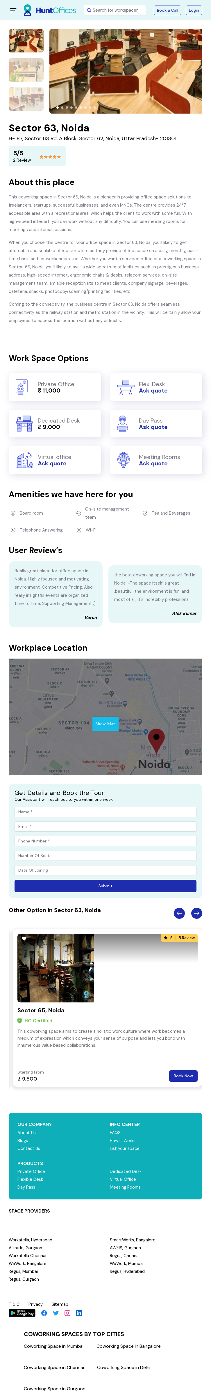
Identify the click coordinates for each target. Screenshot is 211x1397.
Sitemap (61, 1304)
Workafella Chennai (28, 1256)
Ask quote (153, 390)
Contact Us (29, 1149)
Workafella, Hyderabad (31, 1240)
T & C (15, 1304)
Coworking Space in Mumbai (53, 1346)
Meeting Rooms (126, 1187)
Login (194, 10)
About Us (26, 1133)
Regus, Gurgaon (24, 1279)
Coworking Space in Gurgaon (54, 1388)
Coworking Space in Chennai (54, 1367)
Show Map (105, 724)
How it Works (123, 1141)
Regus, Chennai (125, 1256)
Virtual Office (123, 1180)
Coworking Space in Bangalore (128, 1346)
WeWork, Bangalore (28, 1264)
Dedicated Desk (126, 1172)
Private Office (31, 1172)
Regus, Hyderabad (128, 1272)
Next (196, 913)
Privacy (36, 1304)
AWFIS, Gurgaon (126, 1248)
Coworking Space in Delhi (123, 1367)
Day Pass (26, 1187)
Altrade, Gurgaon (25, 1248)
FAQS (115, 1133)
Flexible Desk (30, 1180)
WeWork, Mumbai (127, 1264)
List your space (125, 1149)
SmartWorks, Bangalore (133, 1240)
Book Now (183, 1075)
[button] (57, 107)
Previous (179, 913)
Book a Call (167, 10)
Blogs (22, 1141)
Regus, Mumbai (24, 1272)
